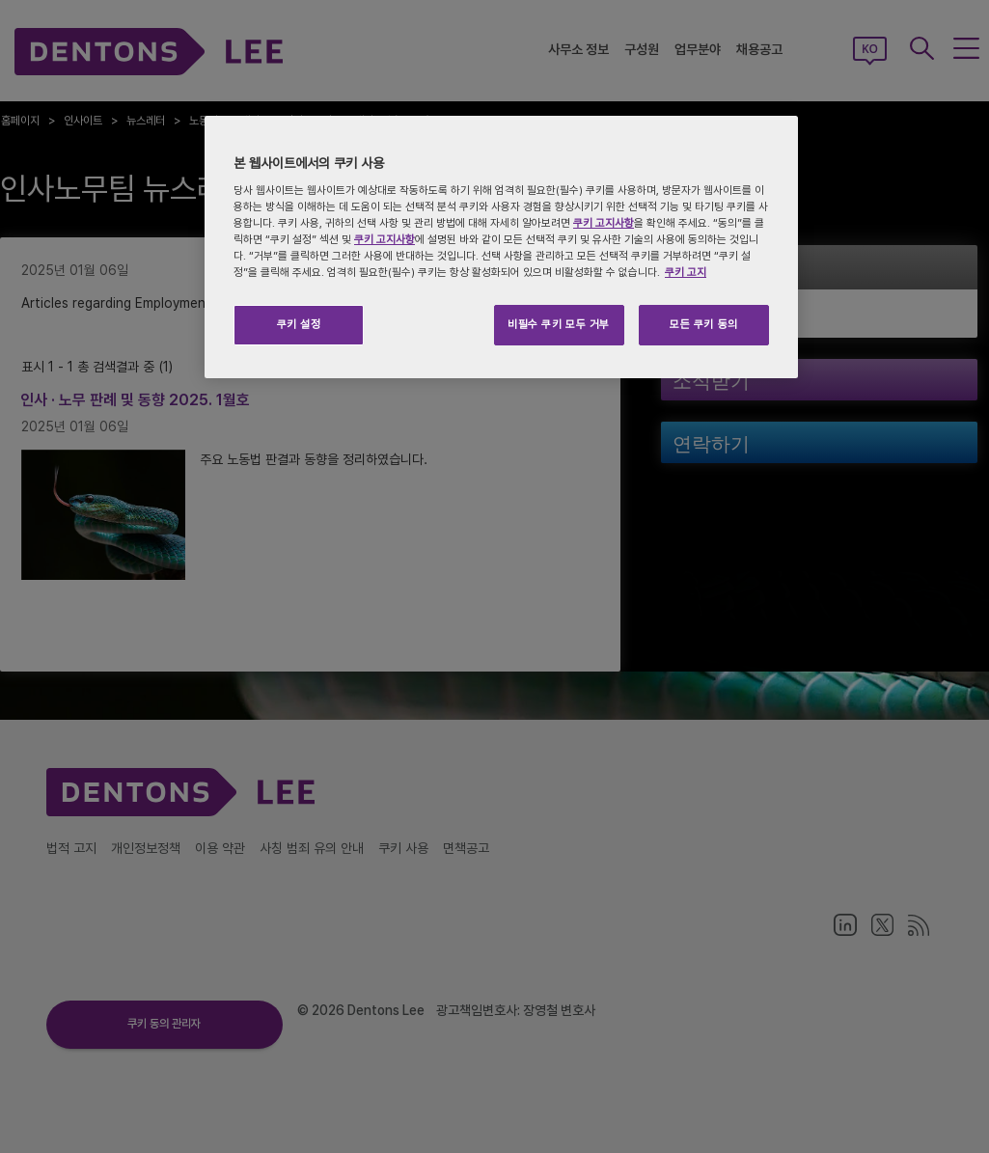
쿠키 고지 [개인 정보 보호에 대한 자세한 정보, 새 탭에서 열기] (685, 272)
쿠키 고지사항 (603, 223)
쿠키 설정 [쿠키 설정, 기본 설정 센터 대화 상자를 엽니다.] (299, 324)
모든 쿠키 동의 (704, 324)
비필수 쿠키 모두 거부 (559, 324)
